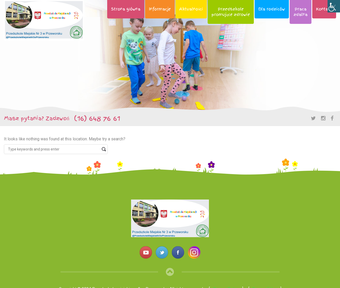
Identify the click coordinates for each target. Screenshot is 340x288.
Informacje (160, 9)
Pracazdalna (301, 11)
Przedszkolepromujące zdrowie (231, 11)
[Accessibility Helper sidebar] (334, 6)
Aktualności (191, 9)
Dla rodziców (272, 9)
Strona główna (125, 9)
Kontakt (324, 9)
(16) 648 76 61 (94, 118)
